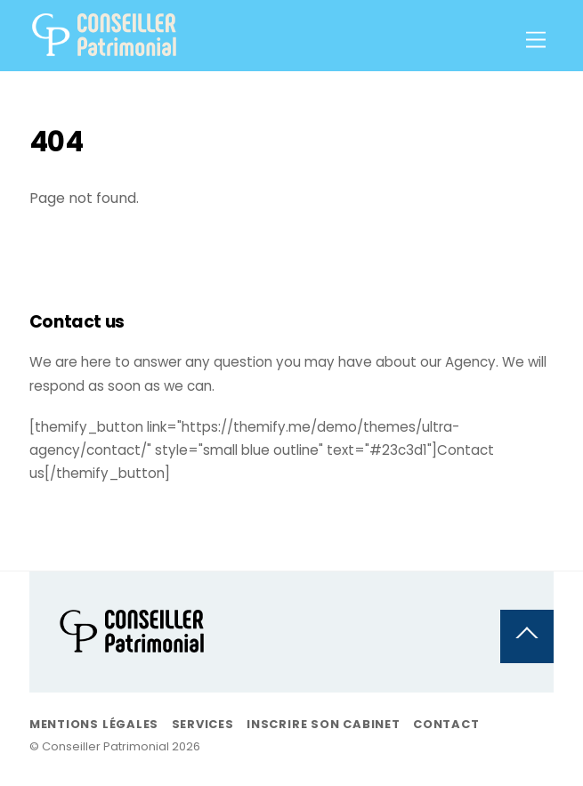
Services (203, 724)
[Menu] (536, 40)
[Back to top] (527, 636)
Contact (446, 724)
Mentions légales (93, 724)
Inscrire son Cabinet (324, 724)
